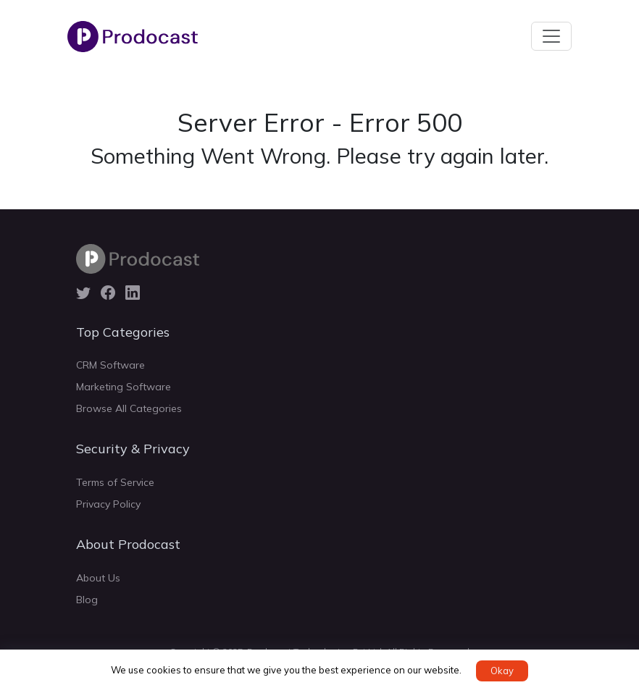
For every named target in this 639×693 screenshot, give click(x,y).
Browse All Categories (129, 408)
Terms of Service (115, 482)
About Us (98, 577)
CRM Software (110, 364)
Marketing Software (123, 386)
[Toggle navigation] (551, 36)
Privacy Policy (108, 504)
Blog (87, 599)
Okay (502, 670)
